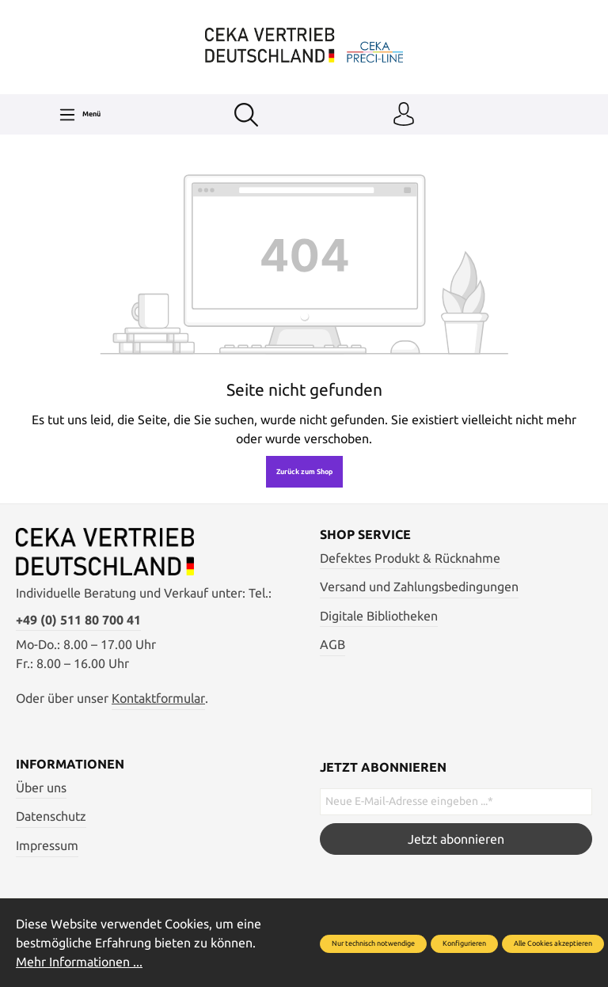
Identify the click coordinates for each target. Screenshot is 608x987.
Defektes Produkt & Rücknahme (410, 558)
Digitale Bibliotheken (379, 616)
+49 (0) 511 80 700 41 (78, 620)
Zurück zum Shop (304, 472)
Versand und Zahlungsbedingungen (419, 586)
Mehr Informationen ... (79, 962)
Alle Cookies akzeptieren (553, 943)
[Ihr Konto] (404, 114)
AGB (332, 644)
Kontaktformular (158, 698)
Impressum (47, 845)
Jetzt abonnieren (456, 839)
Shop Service (365, 534)
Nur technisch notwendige (373, 943)
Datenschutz (51, 816)
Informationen (70, 763)
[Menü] (80, 114)
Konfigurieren (464, 943)
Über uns (41, 787)
